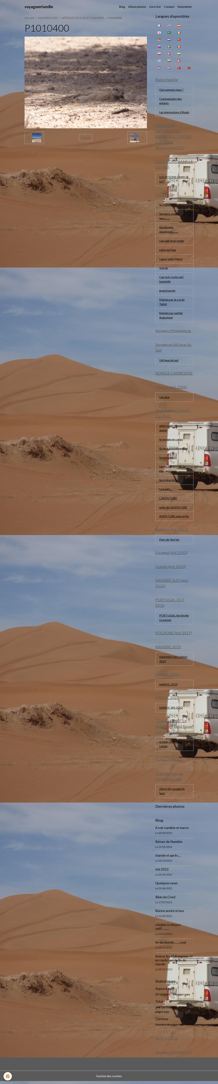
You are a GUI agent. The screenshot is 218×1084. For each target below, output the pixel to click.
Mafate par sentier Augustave (171, 316)
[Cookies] (8, 1076)
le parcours (166, 459)
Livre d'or (155, 6)
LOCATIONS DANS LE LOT (174, 180)
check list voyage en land (172, 794)
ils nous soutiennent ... (172, 449)
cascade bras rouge (171, 241)
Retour (85, 137)
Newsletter (184, 6)
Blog (122, 6)
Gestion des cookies (109, 1078)
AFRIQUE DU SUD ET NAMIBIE (83, 18)
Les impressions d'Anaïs (174, 112)
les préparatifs (168, 481)
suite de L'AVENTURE (173, 509)
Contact (169, 6)
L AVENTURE (168, 499)
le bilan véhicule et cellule (170, 746)
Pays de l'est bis (169, 541)
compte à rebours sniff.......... (168, 929)
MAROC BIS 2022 (171, 710)
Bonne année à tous (169, 913)
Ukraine (164, 398)
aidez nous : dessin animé (170, 429)
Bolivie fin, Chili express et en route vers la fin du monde (174, 963)
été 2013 (161, 872)
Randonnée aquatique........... (168, 230)
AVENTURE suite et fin (174, 518)
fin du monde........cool (170, 945)
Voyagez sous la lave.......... (169, 216)
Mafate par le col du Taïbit (172, 303)
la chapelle (166, 205)
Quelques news (166, 886)
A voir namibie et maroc (172, 830)
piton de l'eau (167, 250)
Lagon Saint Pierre (170, 259)
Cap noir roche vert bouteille (171, 280)
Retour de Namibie (168, 844)
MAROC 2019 (168, 686)
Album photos (137, 6)
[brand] (39, 6)
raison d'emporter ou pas (172, 470)
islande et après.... (168, 858)
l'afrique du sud (168, 361)
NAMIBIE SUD (48, 18)
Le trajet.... (165, 490)
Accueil (29, 18)
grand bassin (167, 291)
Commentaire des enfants (170, 101)
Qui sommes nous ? (171, 89)
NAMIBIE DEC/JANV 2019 (173, 661)
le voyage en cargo (171, 440)
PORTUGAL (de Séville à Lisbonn (174, 619)
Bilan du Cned (165, 900)
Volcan (163, 268)
